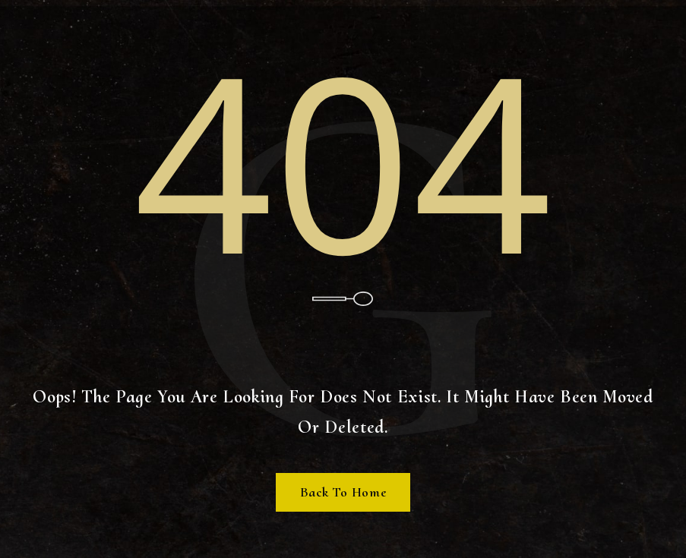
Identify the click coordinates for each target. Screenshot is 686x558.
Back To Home (343, 492)
